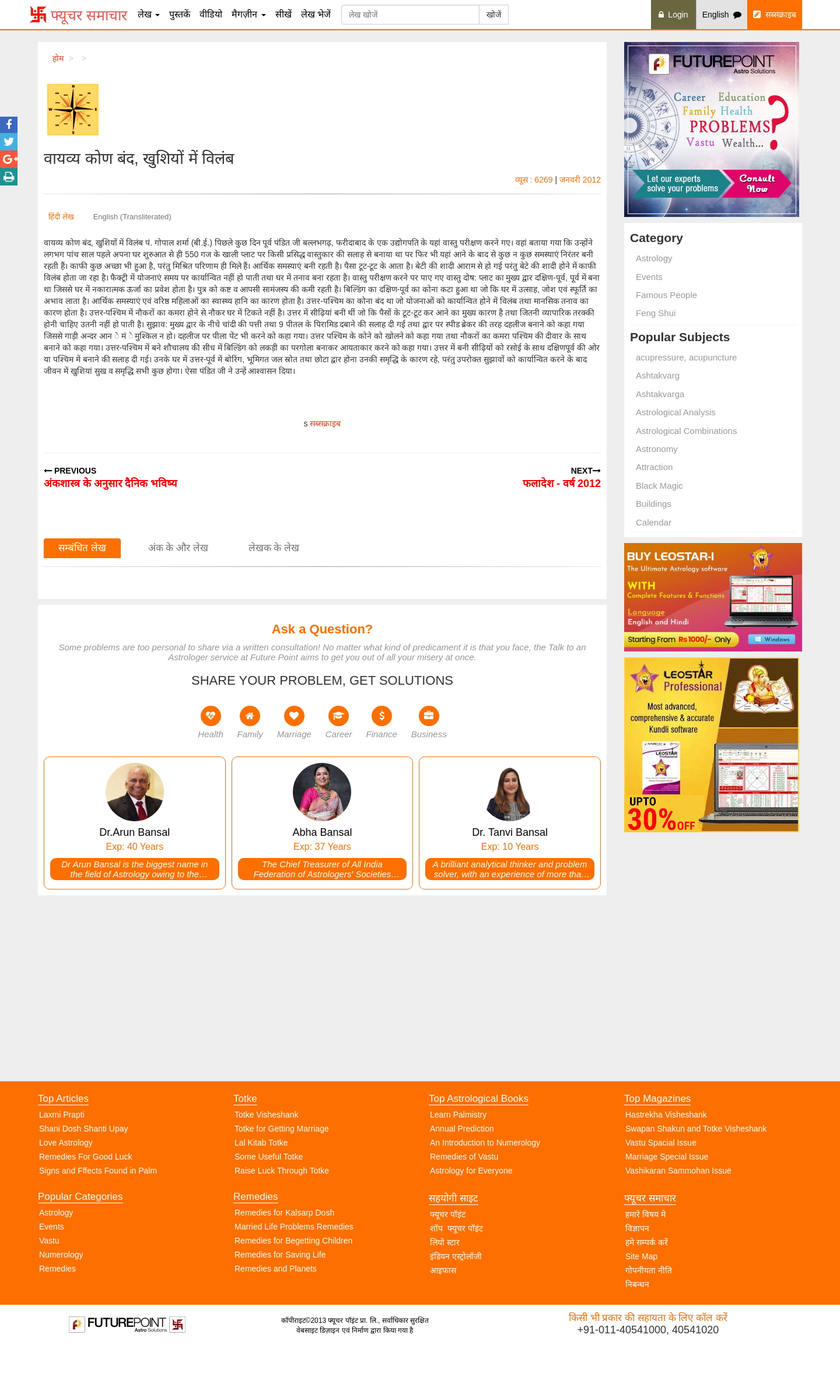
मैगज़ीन (248, 14)
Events (649, 277)
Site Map (641, 1287)
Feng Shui (656, 313)
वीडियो (211, 14)
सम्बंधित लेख (82, 746)
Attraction (654, 467)
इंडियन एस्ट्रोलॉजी (456, 1287)
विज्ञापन (637, 1259)
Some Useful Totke (269, 1187)
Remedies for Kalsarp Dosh (284, 1243)
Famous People (666, 295)
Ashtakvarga (660, 394)
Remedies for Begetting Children (293, 1271)
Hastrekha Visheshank (666, 1145)
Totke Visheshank (266, 1145)
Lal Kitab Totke (261, 1173)
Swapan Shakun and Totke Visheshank (695, 1159)
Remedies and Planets (276, 1299)
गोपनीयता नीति (648, 1301)
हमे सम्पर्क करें (646, 1273)
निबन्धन (637, 1315)
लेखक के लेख (274, 746)
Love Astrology (66, 1173)
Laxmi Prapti (62, 1145)
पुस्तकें (179, 14)
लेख (149, 14)
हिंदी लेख (61, 216)
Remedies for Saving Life (280, 1285)
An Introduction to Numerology (485, 1173)
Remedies (57, 1299)
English (722, 14)
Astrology (654, 258)
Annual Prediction (462, 1159)
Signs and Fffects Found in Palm (98, 1201)
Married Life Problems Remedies (294, 1257)
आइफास (443, 1301)
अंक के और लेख (178, 746)
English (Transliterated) (132, 216)
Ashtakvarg (658, 375)
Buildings (653, 504)
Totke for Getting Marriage (282, 1159)
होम (58, 58)
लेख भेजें (316, 14)
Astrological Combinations (686, 431)
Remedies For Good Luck (85, 1187)
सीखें (283, 14)
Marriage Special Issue (666, 1187)
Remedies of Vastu (464, 1187)
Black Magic (659, 486)
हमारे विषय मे (645, 1245)
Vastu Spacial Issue (660, 1173)
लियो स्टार (445, 1273)
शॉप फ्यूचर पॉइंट (456, 1259)
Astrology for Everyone (471, 1201)
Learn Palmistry (458, 1145)
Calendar (653, 522)
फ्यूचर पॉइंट (448, 1245)
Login (673, 14)
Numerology (61, 1285)
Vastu (49, 1271)
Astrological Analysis (676, 412)
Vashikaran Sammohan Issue (678, 1201)
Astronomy (657, 449)
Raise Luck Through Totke (282, 1201)
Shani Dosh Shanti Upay (83, 1159)
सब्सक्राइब (774, 14)
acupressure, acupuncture (686, 357)
